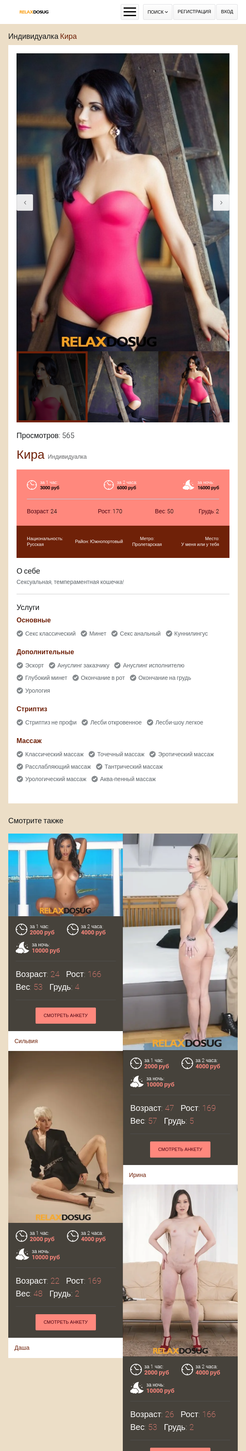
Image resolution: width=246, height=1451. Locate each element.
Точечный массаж (120, 754)
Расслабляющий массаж (58, 766)
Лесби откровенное (116, 722)
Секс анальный (140, 633)
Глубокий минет (46, 677)
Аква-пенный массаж (128, 779)
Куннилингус (191, 633)
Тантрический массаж (134, 766)
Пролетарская (147, 544)
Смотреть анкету (65, 1015)
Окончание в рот (103, 677)
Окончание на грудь (165, 677)
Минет (97, 633)
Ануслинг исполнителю (153, 665)
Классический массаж (54, 754)
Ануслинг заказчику (83, 665)
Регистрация (194, 11)
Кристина (141, 1411)
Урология (37, 690)
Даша (21, 1369)
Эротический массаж (186, 754)
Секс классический (50, 633)
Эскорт (34, 665)
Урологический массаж (55, 779)
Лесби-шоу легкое (179, 722)
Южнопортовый (106, 541)
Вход (227, 11)
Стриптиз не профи (50, 722)
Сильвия (26, 1041)
